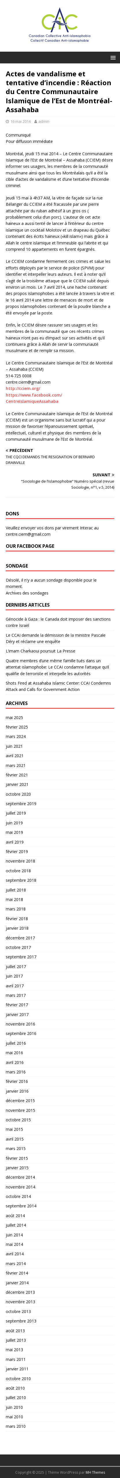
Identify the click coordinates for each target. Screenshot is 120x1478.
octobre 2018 (18, 870)
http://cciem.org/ (23, 388)
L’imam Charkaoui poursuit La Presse (40, 651)
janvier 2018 (17, 928)
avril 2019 (15, 842)
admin (43, 121)
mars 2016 (16, 1072)
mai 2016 (14, 1052)
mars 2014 (16, 1263)
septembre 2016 (21, 1033)
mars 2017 (16, 995)
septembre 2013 (21, 1321)
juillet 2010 (16, 1397)
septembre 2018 (21, 880)
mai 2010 (14, 1416)
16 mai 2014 (20, 121)
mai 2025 (14, 717)
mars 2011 (16, 1359)
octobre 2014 (18, 1196)
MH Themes (95, 1472)
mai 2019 (14, 832)
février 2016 (17, 1081)
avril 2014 (15, 1253)
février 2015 (17, 1158)
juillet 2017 (16, 966)
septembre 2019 (21, 803)
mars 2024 (16, 736)
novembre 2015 (20, 1110)
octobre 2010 (18, 1378)
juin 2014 (14, 1235)
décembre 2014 (20, 1177)
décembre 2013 (20, 1292)
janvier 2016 (17, 1091)
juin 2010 (14, 1407)
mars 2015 (16, 1148)
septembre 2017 (21, 957)
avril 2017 (15, 985)
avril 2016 (15, 1062)
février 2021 (17, 775)
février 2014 (17, 1273)
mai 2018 (14, 899)
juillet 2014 (16, 1225)
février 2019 (17, 851)
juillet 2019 (16, 813)
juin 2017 (14, 976)
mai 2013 (14, 1349)
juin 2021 (14, 746)
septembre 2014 (21, 1206)
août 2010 (15, 1388)
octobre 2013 (18, 1311)
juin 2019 (14, 823)
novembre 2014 (20, 1187)
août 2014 (15, 1215)
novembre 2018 (20, 861)
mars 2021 (16, 765)
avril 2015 (15, 1139)
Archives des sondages (27, 593)
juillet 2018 (16, 890)
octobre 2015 (18, 1119)
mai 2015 (14, 1129)
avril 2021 (15, 755)
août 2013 (15, 1330)
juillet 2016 (16, 1043)
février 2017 (17, 1004)
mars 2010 (16, 1426)
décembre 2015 (20, 1100)
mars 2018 (16, 909)
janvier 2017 (17, 1014)
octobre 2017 (18, 947)
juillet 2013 (16, 1340)
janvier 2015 (17, 1167)
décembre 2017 (20, 938)
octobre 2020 (18, 794)
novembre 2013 (20, 1301)
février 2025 (17, 727)
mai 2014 (14, 1244)
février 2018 (17, 918)
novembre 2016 (20, 1024)
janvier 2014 (17, 1282)
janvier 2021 (17, 784)
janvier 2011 (17, 1369)
